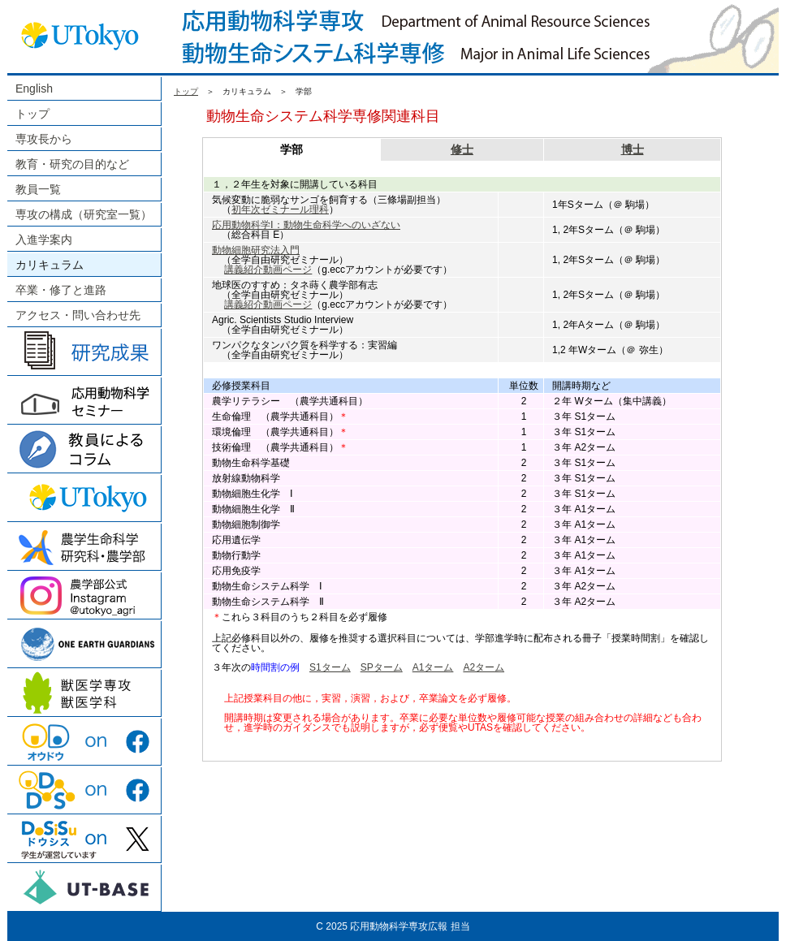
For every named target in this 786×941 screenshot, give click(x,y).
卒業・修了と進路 (60, 289)
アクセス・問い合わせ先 (77, 315)
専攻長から (43, 138)
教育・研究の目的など (72, 164)
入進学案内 (43, 239)
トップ (32, 113)
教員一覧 (38, 189)
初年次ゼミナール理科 (280, 209)
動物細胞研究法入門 (256, 250)
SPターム (382, 667)
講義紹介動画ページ (268, 269)
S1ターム (330, 667)
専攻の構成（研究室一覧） (83, 214)
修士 (462, 149)
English (34, 88)
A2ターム (483, 667)
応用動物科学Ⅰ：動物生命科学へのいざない (306, 225)
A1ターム (433, 667)
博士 (632, 149)
